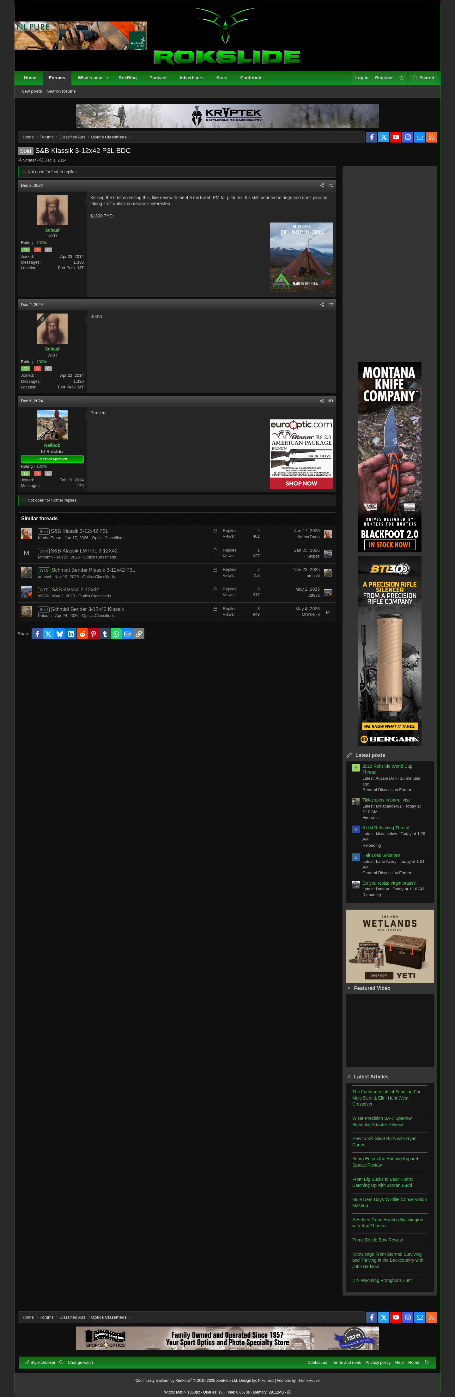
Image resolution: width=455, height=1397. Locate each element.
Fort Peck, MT (75, 272)
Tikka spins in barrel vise (382, 804)
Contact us (314, 1359)
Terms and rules (343, 1359)
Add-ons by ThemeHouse (298, 1377)
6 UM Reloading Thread (381, 832)
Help (396, 1359)
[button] (110, 81)
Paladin (49, 620)
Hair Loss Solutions (377, 860)
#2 (326, 309)
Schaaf (34, 164)
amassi (49, 581)
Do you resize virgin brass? (384, 887)
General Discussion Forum (382, 794)
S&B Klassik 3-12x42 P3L (84, 536)
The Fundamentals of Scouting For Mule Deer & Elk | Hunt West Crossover (382, 1102)
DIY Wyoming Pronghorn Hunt (377, 1285)
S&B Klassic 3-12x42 (80, 594)
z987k (48, 600)
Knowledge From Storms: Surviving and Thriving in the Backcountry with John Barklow (383, 1265)
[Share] (317, 190)
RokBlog (131, 80)
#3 (326, 405)
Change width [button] (83, 1359)
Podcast (161, 80)
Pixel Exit (266, 1377)
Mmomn (50, 561)
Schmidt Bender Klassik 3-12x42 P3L (98, 574)
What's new (93, 80)
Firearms (366, 822)
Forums (60, 80)
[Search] (420, 81)
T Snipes (307, 560)
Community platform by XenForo (187, 1377)
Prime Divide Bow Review (373, 1244)
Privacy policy (374, 1359)
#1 (326, 190)
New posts (35, 94)
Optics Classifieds (113, 542)
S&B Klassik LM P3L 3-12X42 (89, 555)
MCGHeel (306, 619)
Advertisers (194, 80)
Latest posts (365, 760)
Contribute (254, 80)
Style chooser (44, 1359)
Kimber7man (54, 542)
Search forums (64, 94)
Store (225, 80)
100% (46, 247)
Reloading (367, 850)
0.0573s (243, 1389)
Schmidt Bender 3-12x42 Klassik (92, 614)
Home (33, 80)
